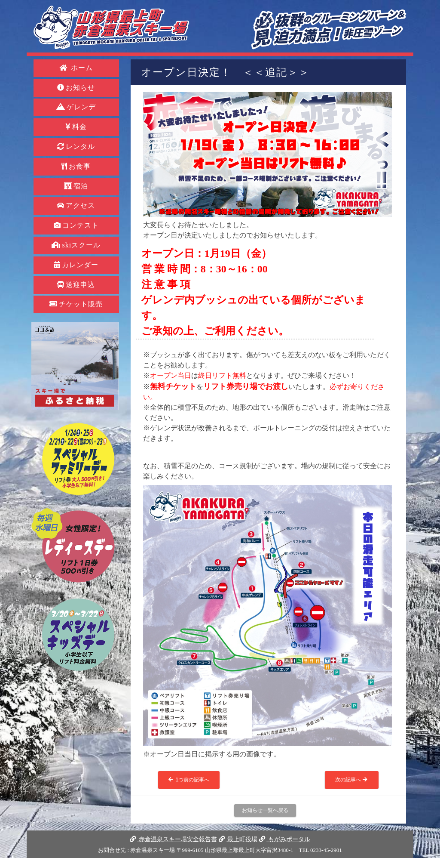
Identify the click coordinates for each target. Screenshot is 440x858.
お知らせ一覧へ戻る (265, 810)
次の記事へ (351, 780)
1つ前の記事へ (188, 780)
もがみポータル (284, 839)
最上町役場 (238, 839)
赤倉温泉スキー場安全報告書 (173, 839)
